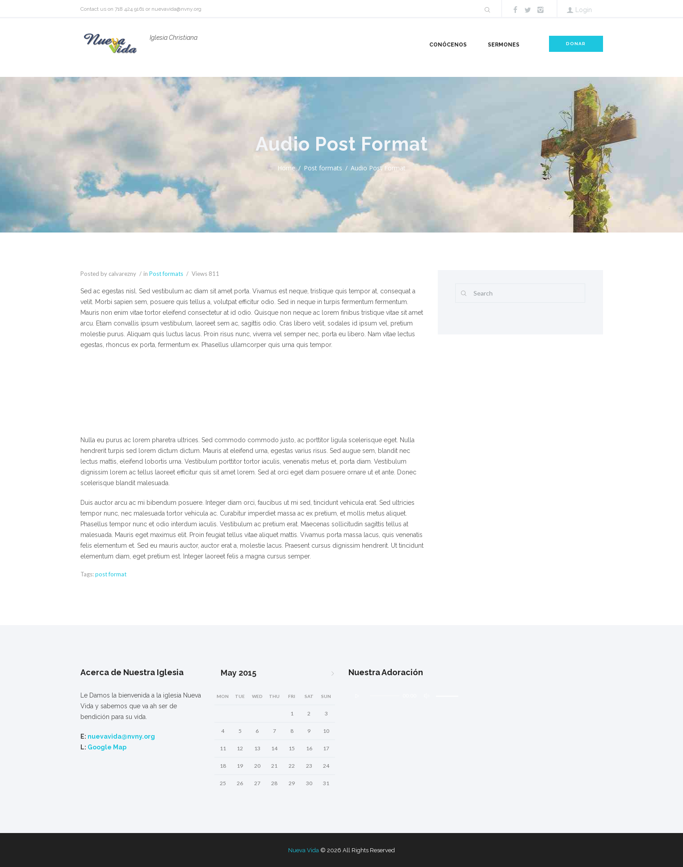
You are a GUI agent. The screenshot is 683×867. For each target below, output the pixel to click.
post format (110, 574)
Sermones (504, 45)
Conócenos (448, 45)
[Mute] (365, 400)
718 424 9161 (129, 9)
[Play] (103, 400)
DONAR (576, 43)
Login (583, 9)
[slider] (227, 400)
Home (286, 168)
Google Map (107, 747)
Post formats (323, 168)
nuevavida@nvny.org (176, 9)
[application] (252, 406)
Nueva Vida (303, 850)
